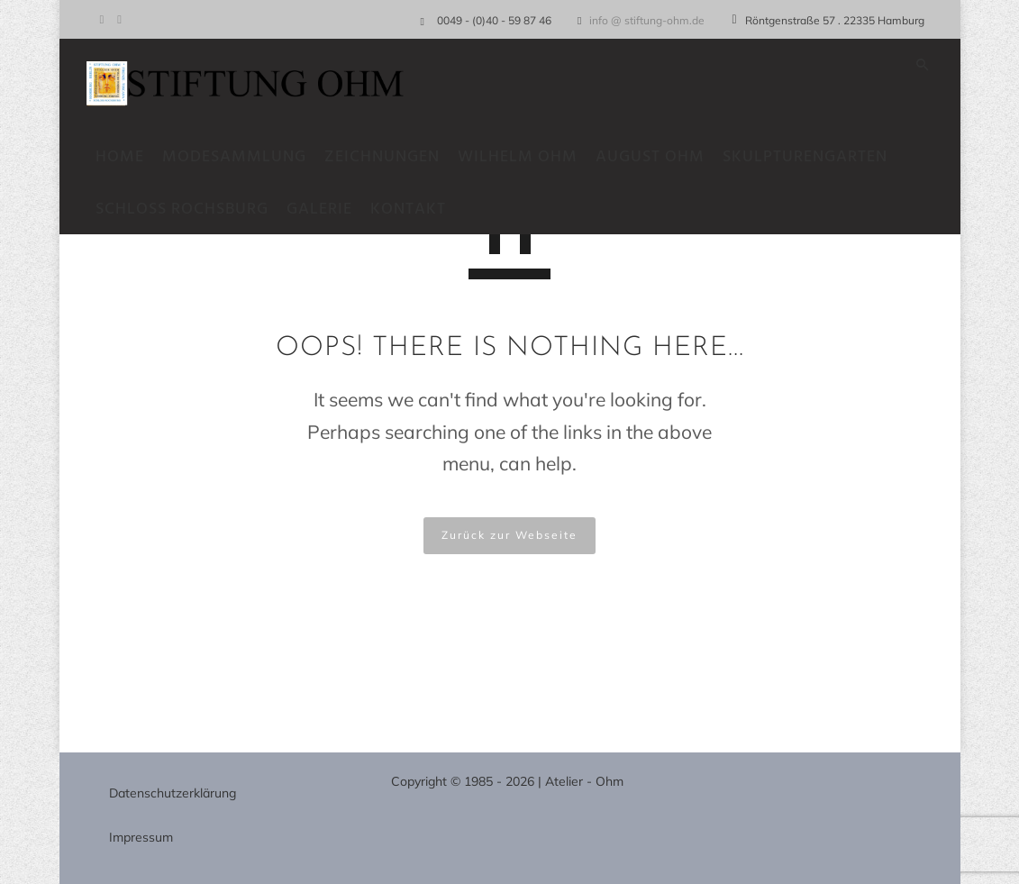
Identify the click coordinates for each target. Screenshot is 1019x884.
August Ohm (659, 157)
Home (129, 157)
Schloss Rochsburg (191, 209)
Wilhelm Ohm (527, 157)
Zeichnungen (391, 157)
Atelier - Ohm (584, 781)
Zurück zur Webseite (509, 535)
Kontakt (417, 209)
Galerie (328, 209)
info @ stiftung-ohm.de (647, 20)
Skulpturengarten (814, 157)
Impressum (141, 837)
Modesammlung (243, 157)
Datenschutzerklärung (172, 793)
